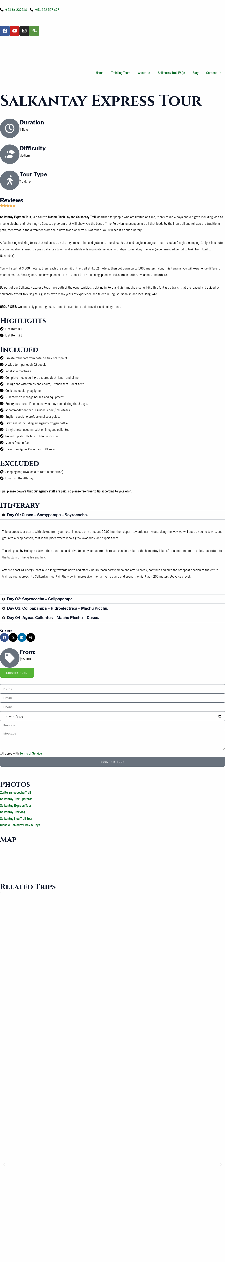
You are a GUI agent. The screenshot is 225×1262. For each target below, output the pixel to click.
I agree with (22, 753)
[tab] (17, 673)
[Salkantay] (112, 859)
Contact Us (213, 72)
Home (99, 72)
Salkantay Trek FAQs (171, 72)
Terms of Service (31, 753)
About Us (144, 72)
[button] (4, 637)
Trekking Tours (120, 72)
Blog (195, 72)
